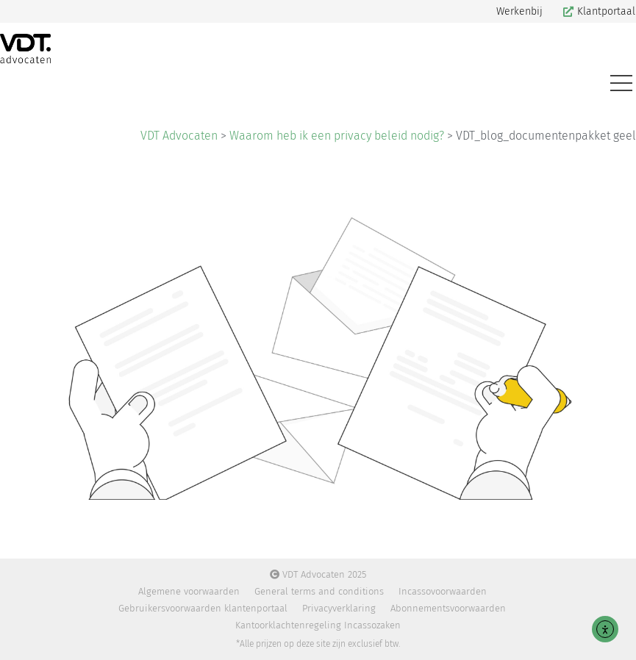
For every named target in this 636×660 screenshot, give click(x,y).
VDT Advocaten (179, 136)
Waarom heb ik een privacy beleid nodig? (336, 136)
